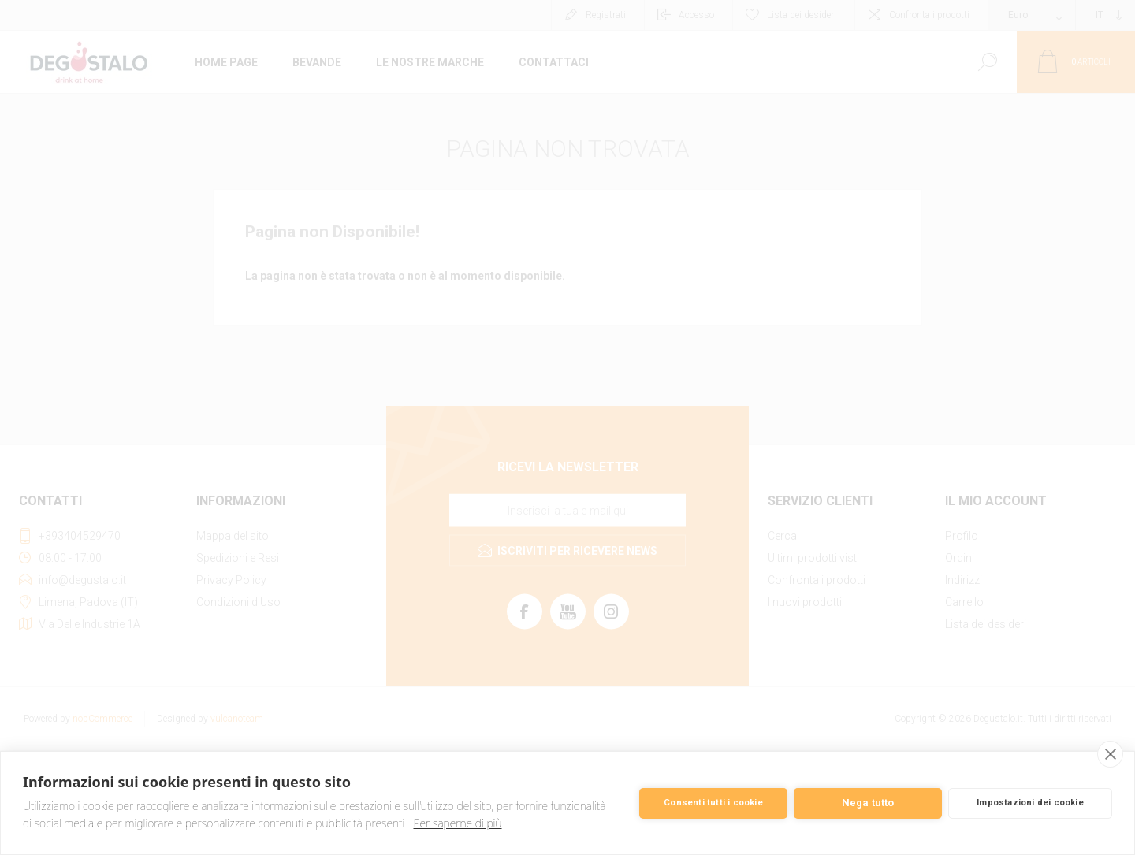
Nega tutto (868, 803)
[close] (1110, 754)
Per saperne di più (458, 823)
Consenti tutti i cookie (713, 802)
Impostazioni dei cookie (1030, 802)
